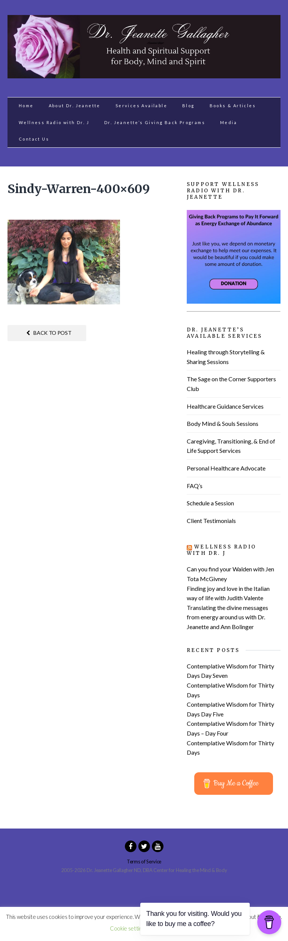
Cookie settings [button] (128, 928)
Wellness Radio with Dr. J (54, 122)
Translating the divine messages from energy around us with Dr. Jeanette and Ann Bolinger (227, 617)
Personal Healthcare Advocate (226, 468)
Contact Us (34, 138)
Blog (188, 105)
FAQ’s (194, 485)
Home (26, 105)
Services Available (141, 105)
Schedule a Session (210, 502)
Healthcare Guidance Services (225, 406)
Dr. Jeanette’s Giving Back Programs (154, 122)
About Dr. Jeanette (74, 105)
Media (228, 122)
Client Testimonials (211, 520)
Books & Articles (233, 105)
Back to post (49, 333)
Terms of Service (144, 862)
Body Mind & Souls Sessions (222, 423)
